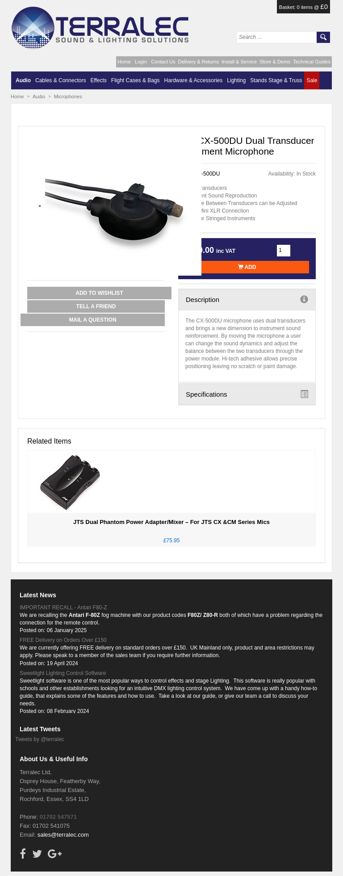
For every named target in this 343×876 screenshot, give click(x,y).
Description (247, 299)
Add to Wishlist (99, 293)
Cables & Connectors (60, 80)
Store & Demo (274, 61)
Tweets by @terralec (39, 739)
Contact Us (163, 61)
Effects (98, 80)
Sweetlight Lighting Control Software (63, 673)
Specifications (247, 394)
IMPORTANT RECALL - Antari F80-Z (63, 607)
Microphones (68, 96)
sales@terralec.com (63, 834)
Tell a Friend (96, 306)
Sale (311, 80)
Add (247, 267)
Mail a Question (92, 320)
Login (141, 61)
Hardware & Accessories (193, 80)
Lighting (236, 80)
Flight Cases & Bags (135, 80)
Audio (23, 80)
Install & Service (239, 61)
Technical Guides (311, 61)
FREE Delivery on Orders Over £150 (63, 640)
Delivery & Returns (198, 61)
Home (123, 61)
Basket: (288, 7)
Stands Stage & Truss (276, 80)
